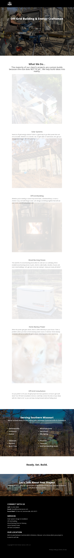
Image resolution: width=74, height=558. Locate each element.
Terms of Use (63, 549)
